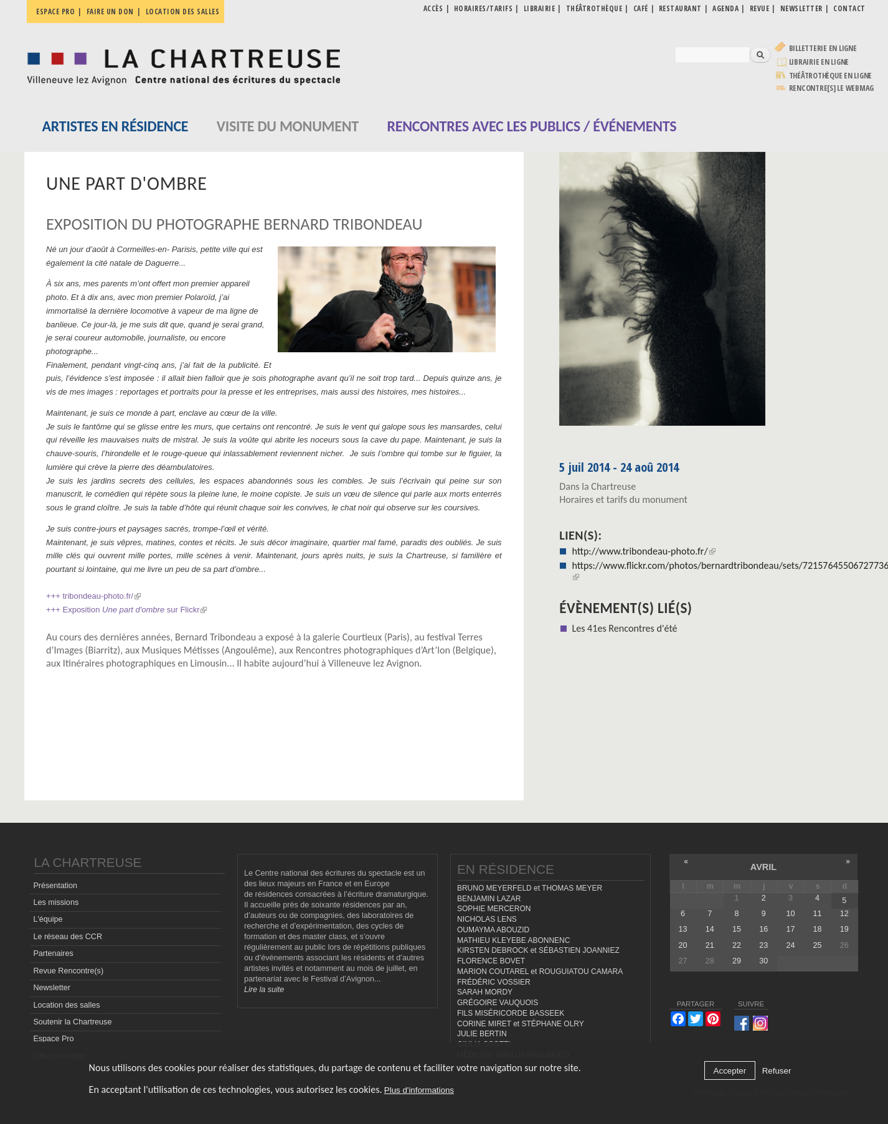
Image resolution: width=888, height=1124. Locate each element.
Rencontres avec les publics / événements (531, 126)
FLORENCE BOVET (491, 961)
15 (736, 929)
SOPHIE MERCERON (494, 908)
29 (736, 961)
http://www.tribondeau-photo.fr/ (643, 551)
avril (763, 867)
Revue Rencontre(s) (68, 971)
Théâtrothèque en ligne (830, 75)
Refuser (776, 1070)
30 (763, 961)
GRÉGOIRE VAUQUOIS (497, 1002)
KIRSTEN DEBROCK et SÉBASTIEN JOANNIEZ (538, 950)
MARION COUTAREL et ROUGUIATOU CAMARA (540, 971)
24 (790, 945)
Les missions (55, 902)
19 (844, 929)
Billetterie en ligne (823, 48)
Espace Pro (53, 1038)
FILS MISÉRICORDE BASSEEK (510, 1013)
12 (844, 913)
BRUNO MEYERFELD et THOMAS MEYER (529, 888)
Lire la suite (264, 989)
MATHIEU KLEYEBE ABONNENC (513, 940)
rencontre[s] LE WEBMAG (831, 88)
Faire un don (110, 11)
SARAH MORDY (484, 992)
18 (817, 929)
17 (790, 929)
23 (763, 945)
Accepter (730, 1070)
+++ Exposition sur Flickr (126, 609)
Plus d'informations (419, 1090)
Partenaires (53, 953)
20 (683, 945)
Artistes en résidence (115, 126)
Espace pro (55, 11)
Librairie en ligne (819, 62)
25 (817, 945)
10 (790, 913)
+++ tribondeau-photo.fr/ (93, 596)
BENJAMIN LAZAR (489, 898)
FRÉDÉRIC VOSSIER (494, 982)
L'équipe (47, 919)
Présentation (55, 885)
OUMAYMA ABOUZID (493, 929)
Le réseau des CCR (67, 936)
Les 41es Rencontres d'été (624, 628)
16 (763, 929)
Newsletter (51, 987)
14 (710, 929)
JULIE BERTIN (482, 1033)
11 (817, 913)
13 (683, 929)
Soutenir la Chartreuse (72, 1022)
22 (736, 945)
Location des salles (183, 11)
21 (710, 945)
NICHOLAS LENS (487, 919)
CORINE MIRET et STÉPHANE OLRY (520, 1023)
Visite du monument (288, 126)
